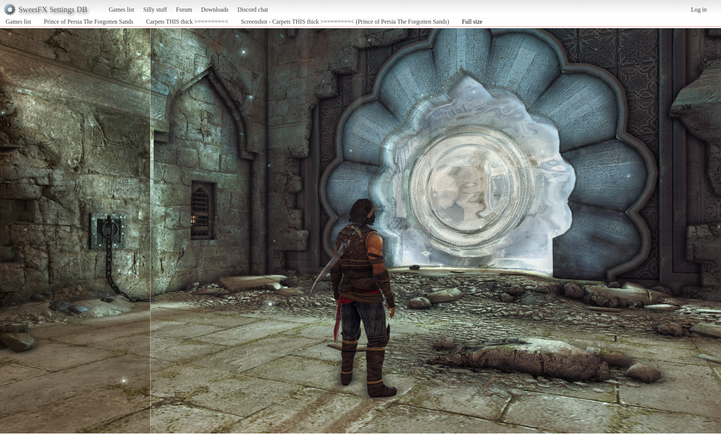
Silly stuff (155, 9)
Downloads (214, 9)
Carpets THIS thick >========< (187, 21)
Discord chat (252, 9)
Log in (699, 9)
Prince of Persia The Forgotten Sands (88, 21)
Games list (121, 9)
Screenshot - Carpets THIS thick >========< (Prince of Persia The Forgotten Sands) (345, 21)
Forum (184, 9)
